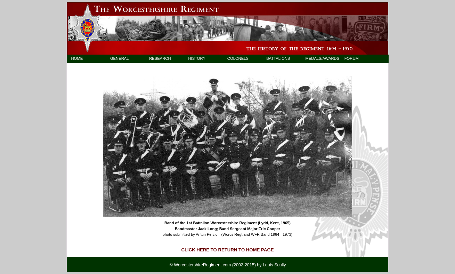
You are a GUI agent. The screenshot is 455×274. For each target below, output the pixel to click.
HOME (77, 58)
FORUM (351, 58)
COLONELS (238, 58)
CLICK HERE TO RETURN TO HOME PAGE (227, 249)
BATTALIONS (278, 58)
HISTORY (196, 58)
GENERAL (119, 58)
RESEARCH (160, 58)
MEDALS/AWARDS (319, 58)
